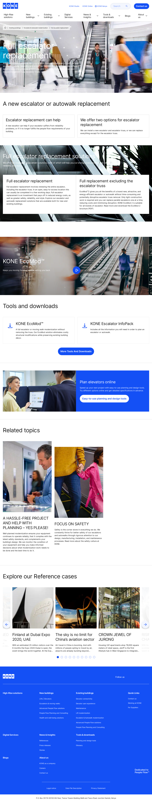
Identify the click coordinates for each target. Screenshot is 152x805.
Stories (42, 750)
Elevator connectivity (84, 699)
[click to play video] (76, 270)
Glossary (79, 745)
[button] (13, 16)
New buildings (46, 693)
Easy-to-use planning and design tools (104, 398)
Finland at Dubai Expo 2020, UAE (31, 637)
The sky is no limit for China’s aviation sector (74, 637)
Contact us (43, 773)
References (43, 741)
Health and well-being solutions (51, 718)
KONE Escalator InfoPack (111, 323)
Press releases (45, 745)
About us (43, 757)
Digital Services (10, 735)
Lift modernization (83, 713)
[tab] (58, 660)
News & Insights (47, 735)
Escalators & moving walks (49, 703)
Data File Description (74, 788)
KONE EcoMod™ (29, 323)
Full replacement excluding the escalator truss (106, 183)
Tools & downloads (85, 735)
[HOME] (5, 27)
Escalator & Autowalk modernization (36, 28)
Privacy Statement (98, 788)
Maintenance (81, 708)
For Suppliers (133, 707)
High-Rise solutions (12, 693)
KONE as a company (47, 763)
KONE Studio (74, 6)
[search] (119, 6)
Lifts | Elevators (45, 699)
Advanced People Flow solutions (51, 708)
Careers (42, 768)
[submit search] (126, 6)
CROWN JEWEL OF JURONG (115, 637)
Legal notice (51, 788)
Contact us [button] (141, 6)
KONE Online (88, 6)
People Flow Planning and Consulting (53, 713)
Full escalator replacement (29, 181)
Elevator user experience (85, 703)
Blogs (5, 757)
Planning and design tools (86, 741)
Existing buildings (15, 28)
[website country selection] (100, 6)
